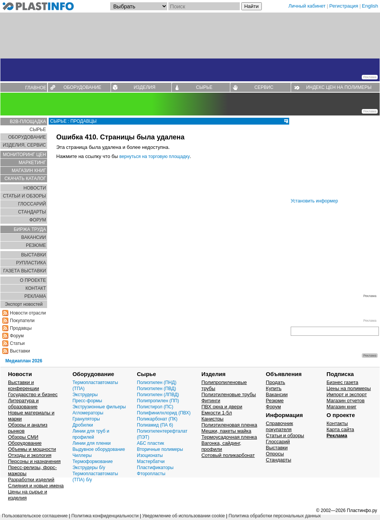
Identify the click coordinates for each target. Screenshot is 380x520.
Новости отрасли (28, 313)
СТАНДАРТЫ (32, 212)
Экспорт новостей (24, 304)
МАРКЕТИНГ (32, 162)
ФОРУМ (37, 220)
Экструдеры (85, 394)
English (370, 6)
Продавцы (21, 328)
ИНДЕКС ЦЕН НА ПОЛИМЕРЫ (338, 87)
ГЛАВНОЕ (35, 87)
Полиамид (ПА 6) (155, 425)
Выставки (20, 351)
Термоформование (93, 461)
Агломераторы (88, 413)
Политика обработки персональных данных (275, 515)
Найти (251, 6)
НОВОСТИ (35, 188)
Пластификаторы (155, 467)
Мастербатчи (151, 461)
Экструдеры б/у (89, 467)
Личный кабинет (307, 6)
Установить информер (314, 201)
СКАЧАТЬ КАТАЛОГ (25, 178)
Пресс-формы (87, 400)
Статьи (17, 343)
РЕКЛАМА (35, 296)
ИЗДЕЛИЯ (144, 87)
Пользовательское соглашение (35, 515)
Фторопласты (151, 473)
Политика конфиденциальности (105, 515)
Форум (17, 335)
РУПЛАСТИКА (31, 263)
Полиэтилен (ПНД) (156, 382)
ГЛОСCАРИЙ (32, 204)
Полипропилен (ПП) (158, 400)
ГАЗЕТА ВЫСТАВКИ (24, 270)
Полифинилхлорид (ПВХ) (163, 413)
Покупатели (22, 320)
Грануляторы (86, 419)
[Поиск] (204, 6)
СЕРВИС (263, 87)
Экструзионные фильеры (99, 406)
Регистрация (343, 6)
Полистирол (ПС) (155, 406)
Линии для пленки (92, 443)
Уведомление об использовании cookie (183, 515)
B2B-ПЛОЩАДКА (28, 121)
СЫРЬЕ (204, 87)
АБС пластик (150, 443)
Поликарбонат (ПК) (157, 419)
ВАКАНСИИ (33, 237)
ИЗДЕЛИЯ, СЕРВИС (24, 145)
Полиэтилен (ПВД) (156, 388)
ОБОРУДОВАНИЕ (82, 87)
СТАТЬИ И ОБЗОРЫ (24, 196)
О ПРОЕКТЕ (33, 280)
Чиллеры (82, 455)
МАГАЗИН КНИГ (29, 170)
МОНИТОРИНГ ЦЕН (24, 154)
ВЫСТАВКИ (33, 255)
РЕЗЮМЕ (36, 245)
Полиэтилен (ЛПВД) (158, 394)
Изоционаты (150, 455)
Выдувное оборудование (99, 449)
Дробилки (83, 425)
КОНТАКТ (35, 288)
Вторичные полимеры (160, 449)
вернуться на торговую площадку (154, 156)
